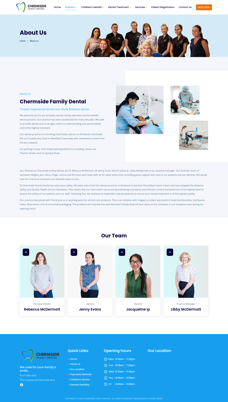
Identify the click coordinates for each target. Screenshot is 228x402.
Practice (71, 7)
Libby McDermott (186, 309)
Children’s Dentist (92, 7)
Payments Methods (80, 374)
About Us (75, 364)
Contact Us (185, 7)
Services (141, 7)
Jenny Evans (90, 309)
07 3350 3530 (28, 375)
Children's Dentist (79, 379)
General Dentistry (79, 384)
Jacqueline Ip (138, 309)
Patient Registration (162, 7)
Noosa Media (156, 398)
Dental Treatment (119, 7)
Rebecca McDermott (42, 309)
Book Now (204, 7)
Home (57, 7)
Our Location (77, 369)
